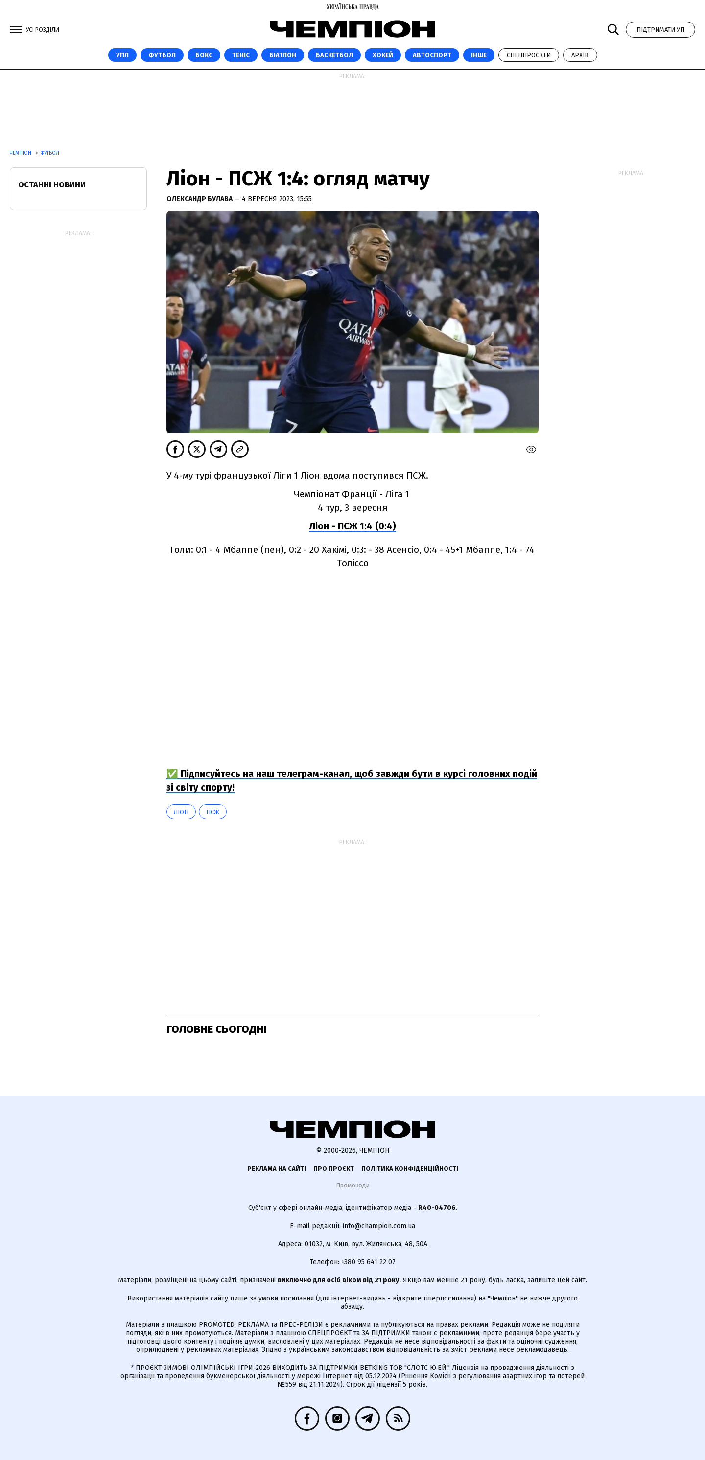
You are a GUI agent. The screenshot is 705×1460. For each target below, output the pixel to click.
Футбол (162, 55)
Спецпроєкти (529, 55)
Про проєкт (333, 1168)
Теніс (241, 55)
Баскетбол (334, 55)
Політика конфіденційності (409, 1168)
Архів (580, 55)
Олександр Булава (200, 199)
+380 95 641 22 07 (368, 1262)
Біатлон (282, 55)
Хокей (383, 55)
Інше (479, 55)
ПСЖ (212, 812)
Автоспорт (432, 55)
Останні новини (52, 184)
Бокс (203, 55)
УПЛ (122, 55)
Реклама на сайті (276, 1168)
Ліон (181, 812)
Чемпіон (21, 153)
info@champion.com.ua (379, 1226)
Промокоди (353, 1185)
